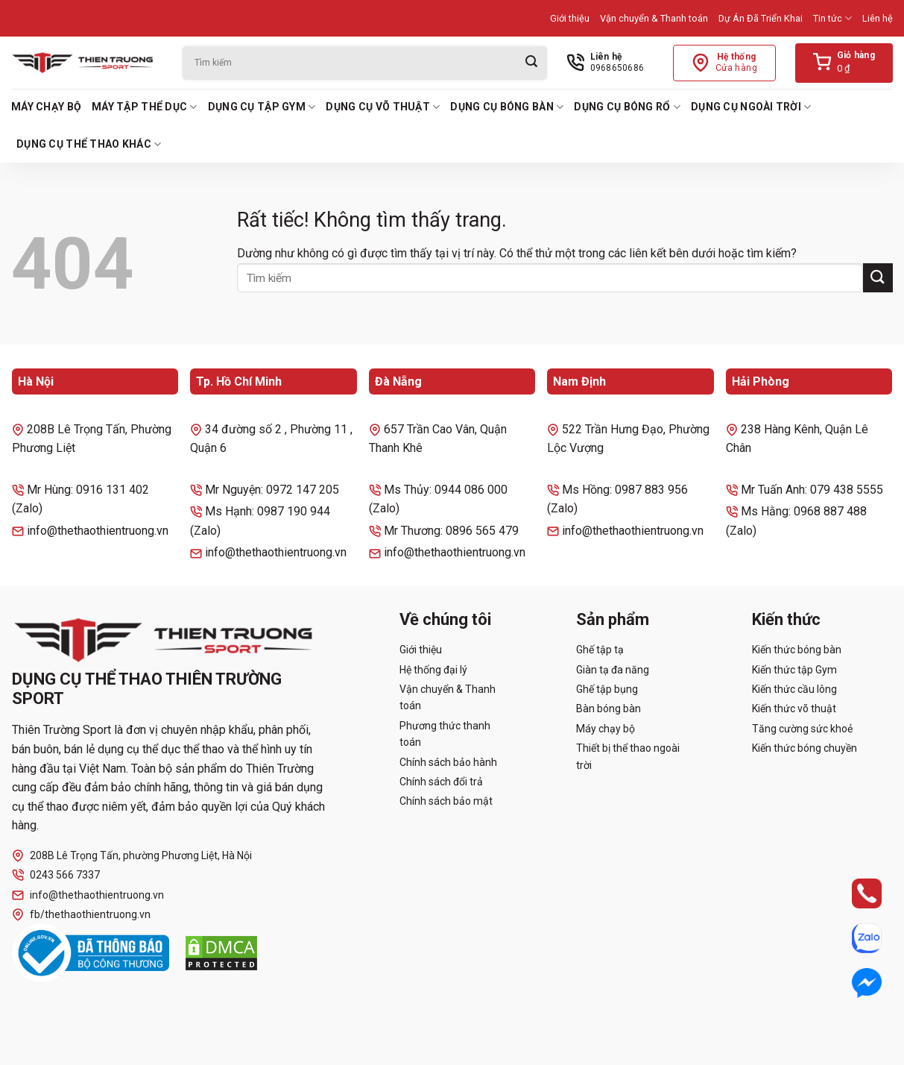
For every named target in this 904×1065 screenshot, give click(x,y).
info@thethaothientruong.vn (88, 895)
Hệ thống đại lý (433, 670)
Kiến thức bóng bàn (796, 650)
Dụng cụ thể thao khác (88, 144)
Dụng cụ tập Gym (262, 107)
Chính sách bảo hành (448, 762)
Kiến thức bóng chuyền (804, 748)
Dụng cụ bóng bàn (506, 107)
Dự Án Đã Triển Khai (760, 18)
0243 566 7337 (56, 875)
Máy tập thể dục (144, 107)
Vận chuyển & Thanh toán (654, 18)
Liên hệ (877, 18)
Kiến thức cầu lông (794, 689)
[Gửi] (531, 63)
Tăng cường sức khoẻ (802, 729)
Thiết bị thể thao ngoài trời (628, 756)
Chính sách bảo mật (446, 801)
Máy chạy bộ (46, 107)
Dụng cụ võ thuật (383, 107)
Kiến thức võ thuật (794, 708)
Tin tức (832, 18)
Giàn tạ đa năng (612, 670)
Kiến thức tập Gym (794, 670)
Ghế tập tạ (600, 650)
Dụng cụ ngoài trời (751, 107)
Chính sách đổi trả (441, 782)
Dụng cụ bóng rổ (627, 107)
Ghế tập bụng (607, 689)
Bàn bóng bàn (608, 708)
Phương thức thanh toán (444, 734)
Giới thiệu (570, 18)
